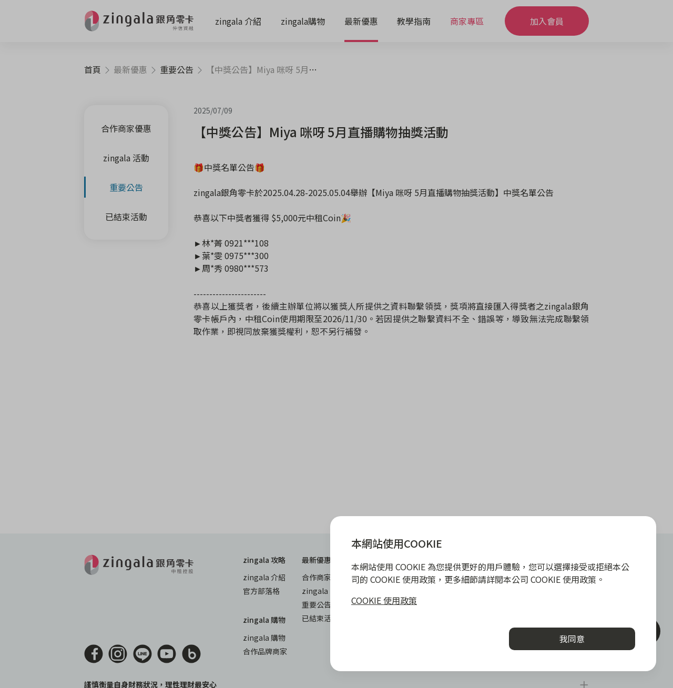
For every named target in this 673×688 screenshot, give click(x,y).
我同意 (572, 638)
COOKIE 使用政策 (384, 600)
